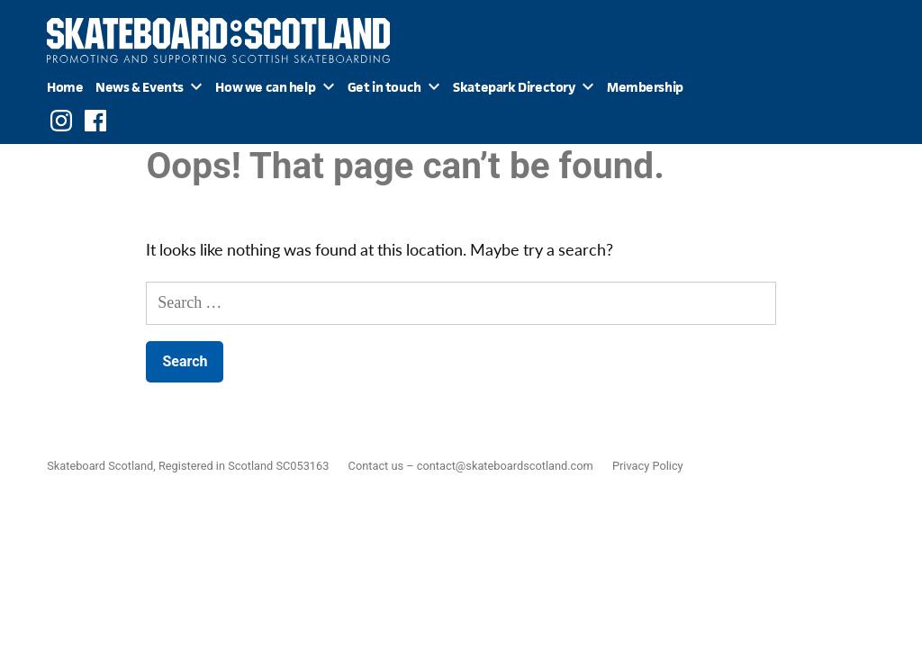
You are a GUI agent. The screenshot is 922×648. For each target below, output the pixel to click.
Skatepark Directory (513, 86)
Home (65, 86)
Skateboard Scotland (100, 465)
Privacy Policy (647, 465)
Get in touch (384, 86)
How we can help (265, 86)
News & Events (139, 86)
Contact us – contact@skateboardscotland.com (470, 465)
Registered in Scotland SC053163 (243, 465)
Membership (645, 86)
